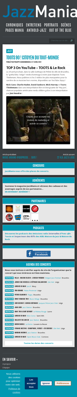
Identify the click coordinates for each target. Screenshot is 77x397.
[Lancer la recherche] (72, 41)
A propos (7, 364)
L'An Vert (51, 282)
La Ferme (29, 324)
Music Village (34, 299)
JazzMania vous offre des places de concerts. (27, 171)
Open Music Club (33, 337)
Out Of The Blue (60, 30)
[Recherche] (60, 40)
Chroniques (14, 25)
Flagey (30, 295)
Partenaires (38, 201)
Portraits (51, 25)
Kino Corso (31, 316)
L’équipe (6, 367)
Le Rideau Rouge (39, 312)
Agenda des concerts (38, 264)
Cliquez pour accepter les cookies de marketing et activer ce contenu (38, 120)
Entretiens (33, 25)
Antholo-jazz (36, 30)
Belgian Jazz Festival (53, 278)
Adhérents (38, 180)
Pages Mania (14, 30)
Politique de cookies (14, 390)
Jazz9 (29, 286)
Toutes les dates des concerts (38, 343)
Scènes (66, 25)
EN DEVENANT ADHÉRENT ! (17, 192)
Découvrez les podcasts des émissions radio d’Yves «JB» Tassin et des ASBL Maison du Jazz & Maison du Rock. (38, 236)
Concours (38, 165)
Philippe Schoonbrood (22, 62)
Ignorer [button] (46, 383)
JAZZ (9, 51)
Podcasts (38, 228)
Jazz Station (27, 307)
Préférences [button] (63, 383)
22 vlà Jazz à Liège (66, 157)
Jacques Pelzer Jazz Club (48, 303)
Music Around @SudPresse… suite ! (20, 157)
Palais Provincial (30, 291)
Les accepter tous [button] (31, 383)
